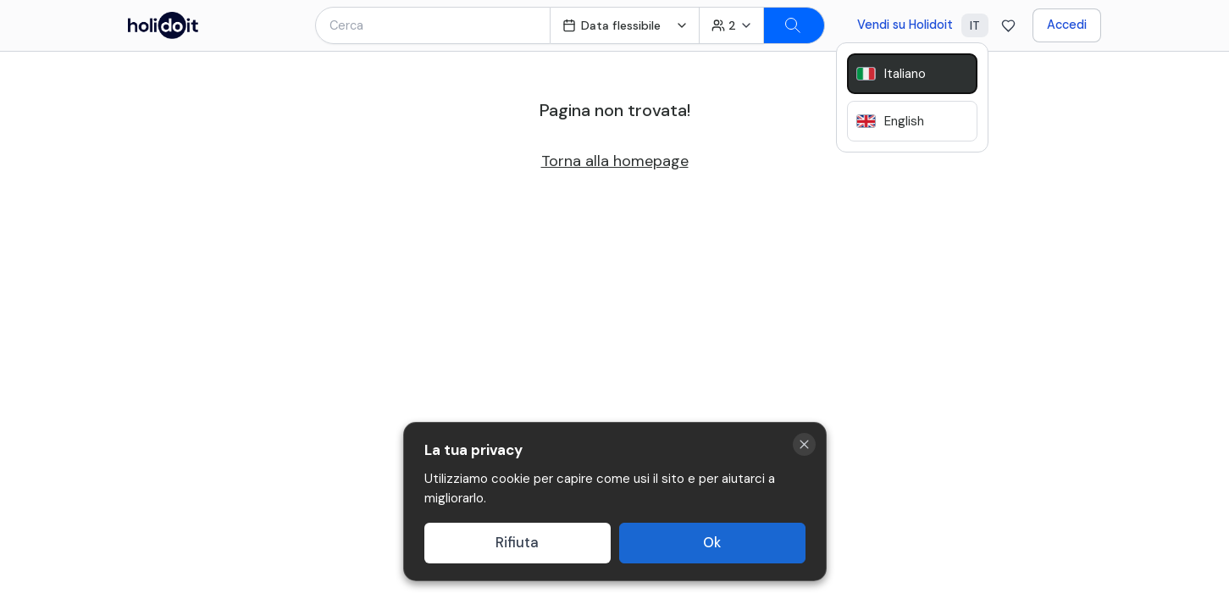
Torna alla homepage (615, 161)
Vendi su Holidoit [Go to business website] (905, 24)
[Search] (794, 25)
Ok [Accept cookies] (712, 543)
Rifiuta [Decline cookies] (517, 543)
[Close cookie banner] (804, 444)
